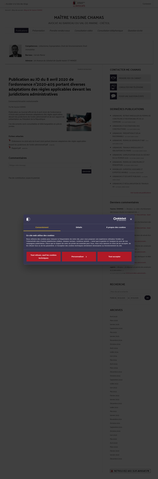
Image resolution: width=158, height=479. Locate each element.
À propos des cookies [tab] (116, 227)
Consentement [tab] (41, 227)
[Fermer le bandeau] (131, 219)
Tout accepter (114, 256)
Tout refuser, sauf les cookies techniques (44, 256)
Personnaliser (79, 256)
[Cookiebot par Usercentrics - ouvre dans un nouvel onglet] (115, 219)
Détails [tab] (79, 227)
